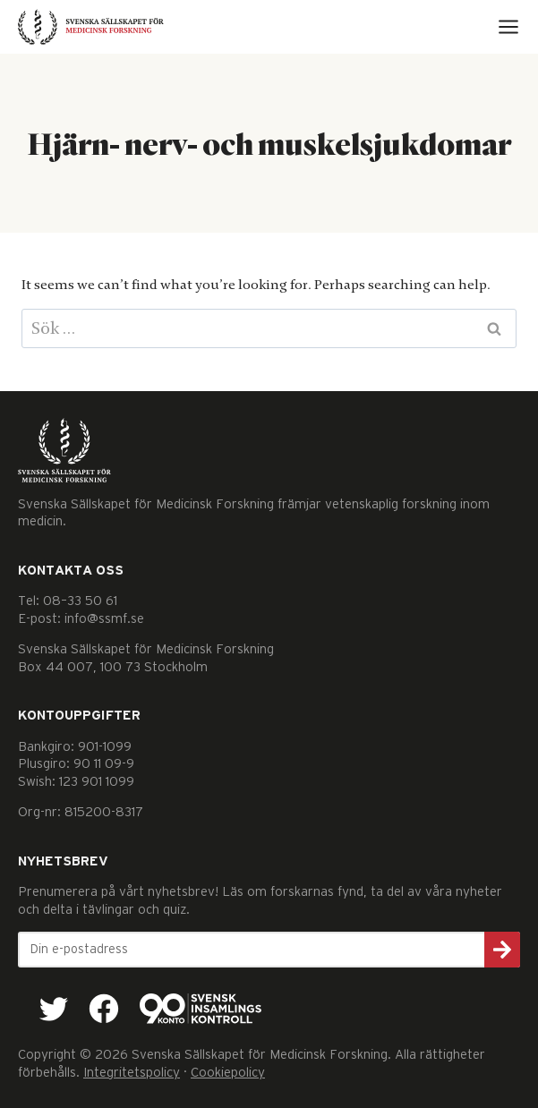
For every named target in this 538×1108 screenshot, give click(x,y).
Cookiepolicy (228, 1072)
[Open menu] (508, 26)
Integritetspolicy (131, 1072)
